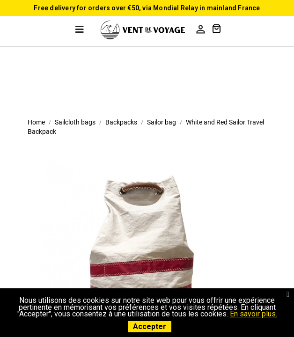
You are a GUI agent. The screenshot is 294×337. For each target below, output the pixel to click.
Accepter (149, 326)
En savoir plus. (253, 313)
